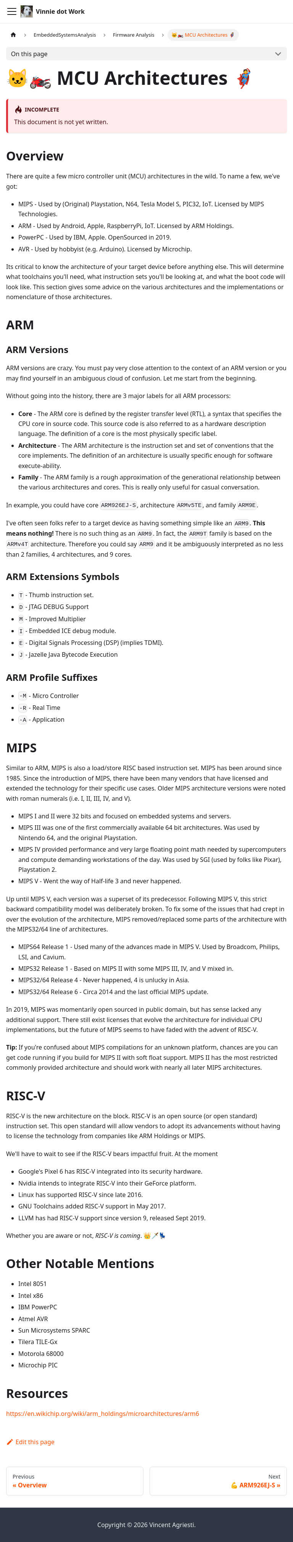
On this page (29, 54)
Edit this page (30, 1442)
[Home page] (13, 35)
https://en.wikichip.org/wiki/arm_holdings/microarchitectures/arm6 (102, 1413)
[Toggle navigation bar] (12, 11)
